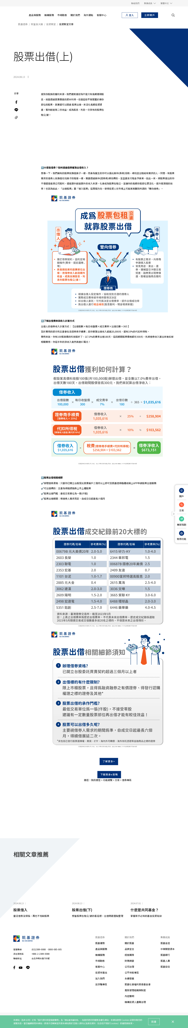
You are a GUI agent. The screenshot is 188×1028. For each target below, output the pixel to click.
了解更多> (109, 745)
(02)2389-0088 (39, 933)
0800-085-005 (55, 933)
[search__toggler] (173, 15)
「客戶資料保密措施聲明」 (48, 1019)
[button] (150, 3)
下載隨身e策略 (109, 758)
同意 (154, 1021)
